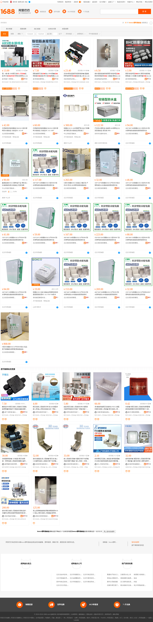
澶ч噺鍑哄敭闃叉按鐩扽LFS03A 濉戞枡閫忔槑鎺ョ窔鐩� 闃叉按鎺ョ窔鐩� (107, 408)
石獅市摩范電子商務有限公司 (117, 585)
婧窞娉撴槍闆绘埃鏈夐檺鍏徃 (132, 79)
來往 (131, 618)
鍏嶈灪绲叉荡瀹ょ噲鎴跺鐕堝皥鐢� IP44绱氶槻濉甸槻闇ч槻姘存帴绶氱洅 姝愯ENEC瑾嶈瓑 (107, 460)
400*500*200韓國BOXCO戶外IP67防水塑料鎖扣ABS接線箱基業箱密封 (107, 293)
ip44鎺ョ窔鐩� (112, 467)
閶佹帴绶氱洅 (50, 82)
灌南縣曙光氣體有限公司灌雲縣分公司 (133, 578)
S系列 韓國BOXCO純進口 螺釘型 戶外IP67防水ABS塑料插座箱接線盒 (76, 184)
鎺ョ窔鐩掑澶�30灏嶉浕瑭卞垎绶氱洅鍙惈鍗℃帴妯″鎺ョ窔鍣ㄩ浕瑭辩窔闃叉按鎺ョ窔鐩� (76, 460)
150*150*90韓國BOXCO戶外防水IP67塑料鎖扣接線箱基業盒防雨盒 (138, 293)
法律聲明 (74, 614)
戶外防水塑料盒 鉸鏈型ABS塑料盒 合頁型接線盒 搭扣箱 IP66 (107, 129)
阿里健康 (142, 618)
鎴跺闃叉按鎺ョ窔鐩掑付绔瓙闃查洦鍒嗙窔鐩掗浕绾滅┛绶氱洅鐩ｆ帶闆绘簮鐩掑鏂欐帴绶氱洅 (76, 408)
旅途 (135, 578)
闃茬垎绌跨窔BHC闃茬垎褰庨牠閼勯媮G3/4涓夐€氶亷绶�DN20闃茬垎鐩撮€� (137, 75)
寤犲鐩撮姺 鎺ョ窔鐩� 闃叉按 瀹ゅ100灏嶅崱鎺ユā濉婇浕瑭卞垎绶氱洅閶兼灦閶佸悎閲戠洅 (45, 460)
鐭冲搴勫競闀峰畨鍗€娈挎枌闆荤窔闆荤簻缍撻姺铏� (135, 412)
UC (121, 618)
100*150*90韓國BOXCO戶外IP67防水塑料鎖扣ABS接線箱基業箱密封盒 (107, 184)
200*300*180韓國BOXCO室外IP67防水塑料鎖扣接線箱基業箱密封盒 (137, 129)
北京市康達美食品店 (90, 582)
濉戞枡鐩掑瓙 (16, 82)
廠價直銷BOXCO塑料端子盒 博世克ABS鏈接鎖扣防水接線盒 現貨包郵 (14, 184)
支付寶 (126, 618)
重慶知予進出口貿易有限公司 (117, 574)
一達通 (149, 618)
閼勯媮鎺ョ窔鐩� (144, 82)
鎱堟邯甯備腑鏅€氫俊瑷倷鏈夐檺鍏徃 (135, 464)
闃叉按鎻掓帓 (81, 82)
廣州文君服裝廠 (112, 582)
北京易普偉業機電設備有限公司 (9, 134)
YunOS (103, 618)
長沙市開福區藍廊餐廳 (141, 585)
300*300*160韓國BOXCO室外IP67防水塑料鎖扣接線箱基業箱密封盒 (45, 184)
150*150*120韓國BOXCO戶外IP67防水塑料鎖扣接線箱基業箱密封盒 (14, 239)
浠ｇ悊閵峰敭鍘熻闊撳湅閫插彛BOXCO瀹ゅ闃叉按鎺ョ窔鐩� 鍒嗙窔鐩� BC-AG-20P (45, 512)
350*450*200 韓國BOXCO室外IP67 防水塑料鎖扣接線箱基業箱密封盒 (107, 239)
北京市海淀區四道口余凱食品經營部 (95, 574)
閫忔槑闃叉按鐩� (8, 467)
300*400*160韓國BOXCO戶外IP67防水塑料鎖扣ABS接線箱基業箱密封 (76, 293)
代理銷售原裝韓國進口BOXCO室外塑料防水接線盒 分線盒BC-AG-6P (14, 129)
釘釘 (135, 618)
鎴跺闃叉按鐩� (20, 467)
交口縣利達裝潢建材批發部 (129, 582)
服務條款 (82, 614)
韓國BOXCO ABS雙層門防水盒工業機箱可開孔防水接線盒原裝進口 (76, 129)
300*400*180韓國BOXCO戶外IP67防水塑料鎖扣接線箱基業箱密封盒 (76, 239)
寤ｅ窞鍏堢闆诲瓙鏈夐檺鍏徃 (104, 464)
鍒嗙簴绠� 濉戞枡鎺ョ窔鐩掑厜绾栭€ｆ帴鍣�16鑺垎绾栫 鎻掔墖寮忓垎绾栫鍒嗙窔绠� (138, 460)
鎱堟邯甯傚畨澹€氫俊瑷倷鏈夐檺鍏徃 (42, 464)
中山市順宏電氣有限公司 (71, 134)
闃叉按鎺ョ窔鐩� (39, 82)
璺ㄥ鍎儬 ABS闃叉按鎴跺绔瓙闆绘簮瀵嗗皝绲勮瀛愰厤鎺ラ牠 (14, 75)
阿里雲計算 (95, 618)
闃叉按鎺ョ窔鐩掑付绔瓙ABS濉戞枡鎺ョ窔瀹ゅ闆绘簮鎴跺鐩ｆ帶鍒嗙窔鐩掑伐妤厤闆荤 (45, 408)
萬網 (116, 618)
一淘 (63, 618)
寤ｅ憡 (25, 76)
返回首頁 (99, 531)
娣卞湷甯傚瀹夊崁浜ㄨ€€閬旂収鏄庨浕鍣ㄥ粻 (12, 412)
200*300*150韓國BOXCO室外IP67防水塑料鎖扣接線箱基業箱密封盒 (137, 239)
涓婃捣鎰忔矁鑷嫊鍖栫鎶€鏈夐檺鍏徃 (12, 516)
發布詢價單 (135, 542)
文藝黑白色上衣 (125, 574)
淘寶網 (47, 618)
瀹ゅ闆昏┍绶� (82, 467)
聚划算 (58, 618)
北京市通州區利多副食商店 (92, 578)
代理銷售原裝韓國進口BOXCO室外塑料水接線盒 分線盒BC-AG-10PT (45, 129)
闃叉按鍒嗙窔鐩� (52, 519)
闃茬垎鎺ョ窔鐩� (101, 82)
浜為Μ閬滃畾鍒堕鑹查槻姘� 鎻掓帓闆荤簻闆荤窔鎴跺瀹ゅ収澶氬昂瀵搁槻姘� (76, 75)
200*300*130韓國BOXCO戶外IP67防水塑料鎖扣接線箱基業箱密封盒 (14, 293)
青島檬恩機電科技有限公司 (40, 297)
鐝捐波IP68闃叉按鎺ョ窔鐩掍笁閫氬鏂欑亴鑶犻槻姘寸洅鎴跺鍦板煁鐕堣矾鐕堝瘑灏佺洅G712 (14, 408)
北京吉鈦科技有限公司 (64, 574)
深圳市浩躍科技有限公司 (102, 134)
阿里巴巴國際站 (16, 618)
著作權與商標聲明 (63, 614)
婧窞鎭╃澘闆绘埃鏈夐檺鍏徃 (9, 79)
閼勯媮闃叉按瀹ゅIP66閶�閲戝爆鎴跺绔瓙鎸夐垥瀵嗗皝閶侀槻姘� (45, 75)
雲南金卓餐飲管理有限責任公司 (117, 578)
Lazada (76, 620)
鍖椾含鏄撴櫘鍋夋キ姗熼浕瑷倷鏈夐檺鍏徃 (42, 516)
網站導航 (116, 614)
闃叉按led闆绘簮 (20, 519)
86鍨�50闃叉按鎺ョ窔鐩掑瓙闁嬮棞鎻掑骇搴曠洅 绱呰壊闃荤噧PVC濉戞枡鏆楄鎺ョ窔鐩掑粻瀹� (137, 408)
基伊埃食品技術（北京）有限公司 (67, 582)
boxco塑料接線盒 (114, 542)
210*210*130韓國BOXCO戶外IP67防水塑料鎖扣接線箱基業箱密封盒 (45, 239)
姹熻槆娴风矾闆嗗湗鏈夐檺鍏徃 (102, 79)
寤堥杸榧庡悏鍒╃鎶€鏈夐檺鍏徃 (42, 412)
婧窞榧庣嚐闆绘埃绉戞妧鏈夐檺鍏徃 (40, 79)
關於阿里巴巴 (98, 614)
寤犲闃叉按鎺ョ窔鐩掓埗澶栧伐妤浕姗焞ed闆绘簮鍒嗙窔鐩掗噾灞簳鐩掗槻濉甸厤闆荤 (14, 512)
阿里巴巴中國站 (28, 618)
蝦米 (88, 618)
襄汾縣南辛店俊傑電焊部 (128, 585)
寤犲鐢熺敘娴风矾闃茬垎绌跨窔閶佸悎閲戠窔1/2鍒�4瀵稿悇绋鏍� (107, 75)
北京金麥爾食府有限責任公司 (80, 578)
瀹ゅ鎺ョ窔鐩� (51, 467)
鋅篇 (135, 582)
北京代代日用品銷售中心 (64, 585)
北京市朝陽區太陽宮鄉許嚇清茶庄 (81, 574)
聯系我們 (108, 614)
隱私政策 (89, 614)
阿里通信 (110, 618)
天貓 (52, 618)
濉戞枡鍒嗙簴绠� (144, 467)
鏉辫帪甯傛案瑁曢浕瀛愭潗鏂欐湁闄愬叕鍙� (12, 464)
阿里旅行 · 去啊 (72, 618)
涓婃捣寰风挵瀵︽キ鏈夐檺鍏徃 (71, 79)
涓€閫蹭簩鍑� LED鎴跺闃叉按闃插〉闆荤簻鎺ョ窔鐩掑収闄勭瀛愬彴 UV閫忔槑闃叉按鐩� (14, 460)
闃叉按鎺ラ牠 (6, 82)
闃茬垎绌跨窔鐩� (113, 82)
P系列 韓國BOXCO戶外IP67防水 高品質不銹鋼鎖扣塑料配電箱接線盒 (14, 348)
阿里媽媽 (82, 618)
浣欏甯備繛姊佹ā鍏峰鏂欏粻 (104, 412)
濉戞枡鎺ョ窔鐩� (21, 415)
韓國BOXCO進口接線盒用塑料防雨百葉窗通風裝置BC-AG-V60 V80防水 (45, 293)
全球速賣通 (39, 618)
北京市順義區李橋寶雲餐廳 (65, 578)
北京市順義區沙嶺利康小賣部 (80, 582)
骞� (26, 79)
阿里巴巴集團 (5, 618)
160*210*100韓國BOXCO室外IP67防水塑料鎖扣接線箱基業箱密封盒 (137, 184)
